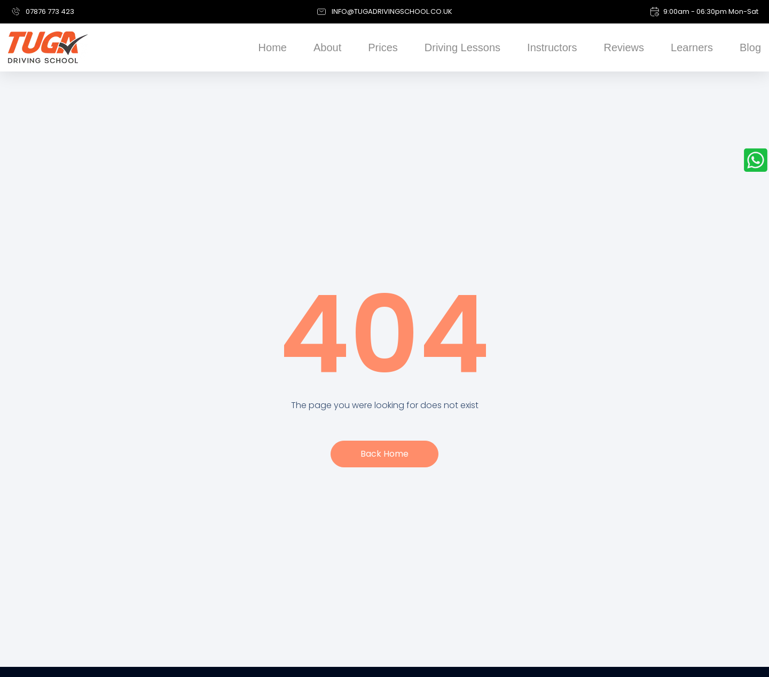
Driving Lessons (462, 47)
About (327, 47)
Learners (692, 47)
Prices (383, 47)
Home (272, 47)
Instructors (552, 47)
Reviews (623, 47)
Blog (750, 47)
